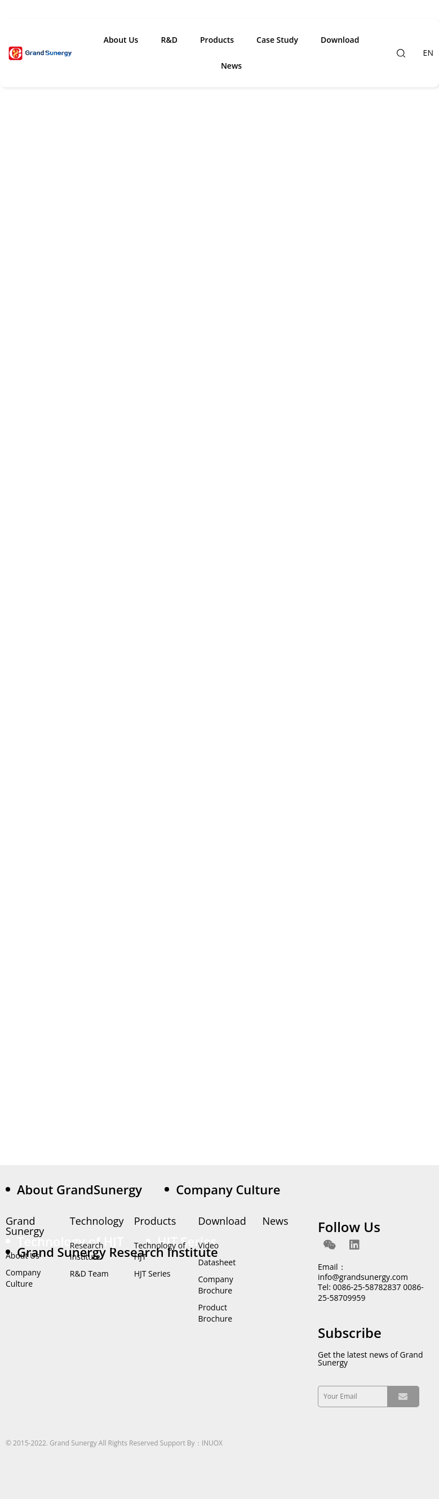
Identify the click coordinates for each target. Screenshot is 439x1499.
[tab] (85, 1189)
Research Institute (87, 1251)
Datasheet (217, 1262)
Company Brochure (215, 1285)
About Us (121, 39)
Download (340, 39)
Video (208, 1245)
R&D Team (89, 1273)
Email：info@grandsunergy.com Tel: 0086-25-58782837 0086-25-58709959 (371, 1282)
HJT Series (152, 1273)
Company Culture (23, 1278)
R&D (169, 39)
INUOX (212, 1443)
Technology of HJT (159, 1251)
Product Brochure (215, 1313)
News (231, 65)
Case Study (277, 39)
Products (217, 39)
